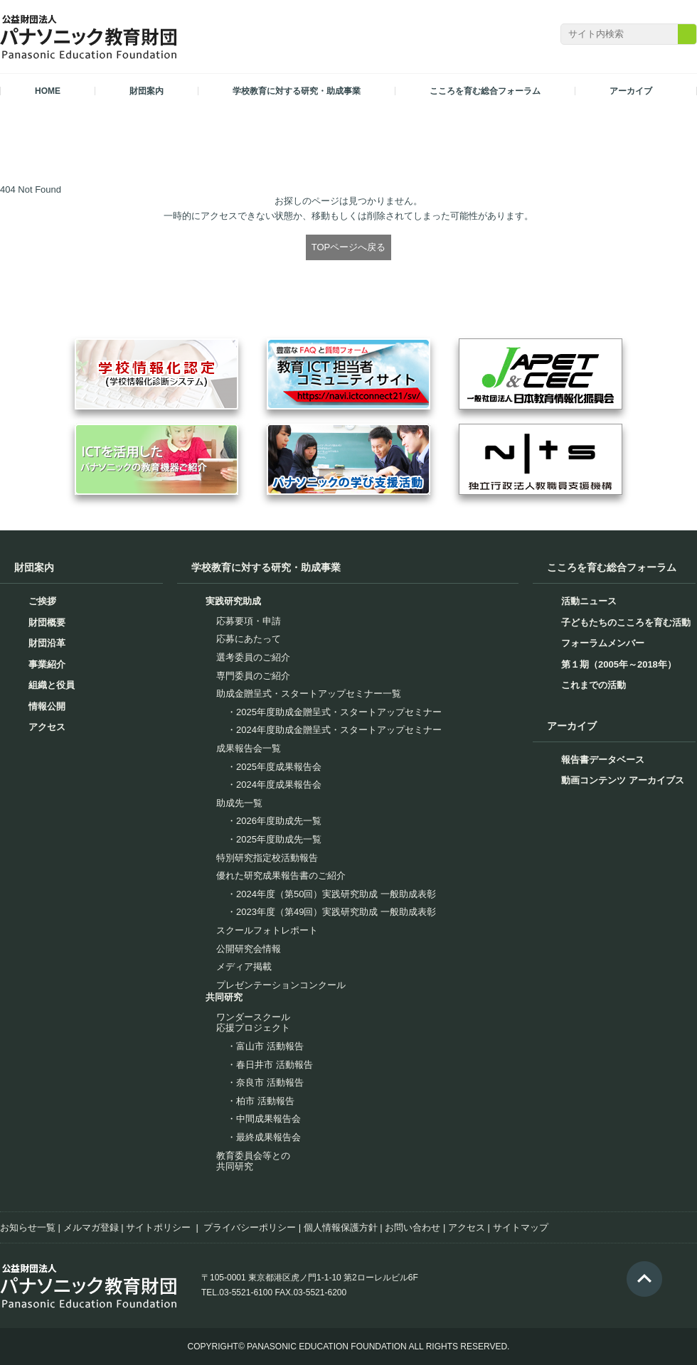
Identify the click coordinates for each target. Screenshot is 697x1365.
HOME (47, 91)
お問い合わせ (412, 1227)
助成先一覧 (239, 803)
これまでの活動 (593, 685)
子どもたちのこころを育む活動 (626, 622)
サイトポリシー (158, 1227)
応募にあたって (248, 638)
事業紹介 (46, 664)
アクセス (46, 727)
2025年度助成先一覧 (278, 839)
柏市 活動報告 (265, 1101)
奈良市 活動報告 (270, 1082)
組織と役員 (51, 685)
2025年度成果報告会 (278, 766)
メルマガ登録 (91, 1227)
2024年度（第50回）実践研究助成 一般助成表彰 (336, 894)
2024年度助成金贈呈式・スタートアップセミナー (339, 729)
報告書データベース (602, 759)
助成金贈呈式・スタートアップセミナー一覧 (308, 693)
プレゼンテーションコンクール (281, 985)
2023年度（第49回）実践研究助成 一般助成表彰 (336, 911)
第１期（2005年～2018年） (618, 664)
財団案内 (34, 567)
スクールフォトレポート (267, 930)
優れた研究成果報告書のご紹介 (281, 875)
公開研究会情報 (248, 948)
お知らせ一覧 (27, 1227)
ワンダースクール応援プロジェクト (253, 1023)
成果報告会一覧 (248, 748)
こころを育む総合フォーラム (611, 567)
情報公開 (46, 706)
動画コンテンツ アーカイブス (622, 780)
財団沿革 (46, 643)
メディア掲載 (244, 966)
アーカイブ (572, 726)
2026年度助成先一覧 (278, 820)
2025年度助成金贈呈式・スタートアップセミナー (339, 712)
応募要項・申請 (248, 621)
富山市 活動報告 (270, 1046)
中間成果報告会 (268, 1118)
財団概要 (46, 622)
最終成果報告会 (268, 1137)
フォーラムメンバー (602, 643)
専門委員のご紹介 (253, 675)
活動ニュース (589, 601)
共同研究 (224, 997)
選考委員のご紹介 (253, 657)
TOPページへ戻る (349, 247)
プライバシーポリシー (249, 1227)
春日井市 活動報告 (274, 1064)
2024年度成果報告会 (278, 784)
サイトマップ (520, 1227)
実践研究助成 (233, 601)
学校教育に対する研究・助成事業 (266, 567)
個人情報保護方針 (341, 1227)
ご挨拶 (42, 601)
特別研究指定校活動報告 (267, 857)
